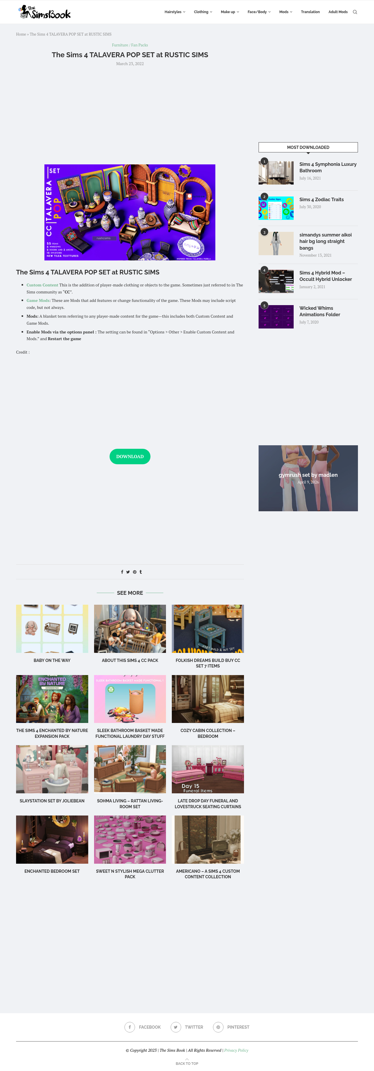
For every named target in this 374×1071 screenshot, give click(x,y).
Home (21, 34)
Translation (310, 12)
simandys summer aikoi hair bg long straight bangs (325, 241)
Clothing (201, 12)
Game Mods (38, 300)
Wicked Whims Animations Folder (319, 311)
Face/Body (257, 12)
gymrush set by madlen (308, 475)
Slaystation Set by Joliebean (52, 801)
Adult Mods (338, 12)
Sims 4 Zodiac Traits (321, 199)
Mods (283, 12)
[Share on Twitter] (128, 572)
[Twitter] (187, 1027)
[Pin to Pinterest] (134, 572)
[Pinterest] (231, 1027)
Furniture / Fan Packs (130, 45)
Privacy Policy (236, 1050)
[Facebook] (142, 1027)
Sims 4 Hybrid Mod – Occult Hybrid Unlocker (325, 276)
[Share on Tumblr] (140, 572)
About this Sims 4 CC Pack (130, 660)
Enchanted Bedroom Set (52, 871)
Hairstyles (173, 12)
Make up (228, 12)
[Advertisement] (130, 115)
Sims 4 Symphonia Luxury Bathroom (327, 167)
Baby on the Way (52, 660)
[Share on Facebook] (122, 572)
